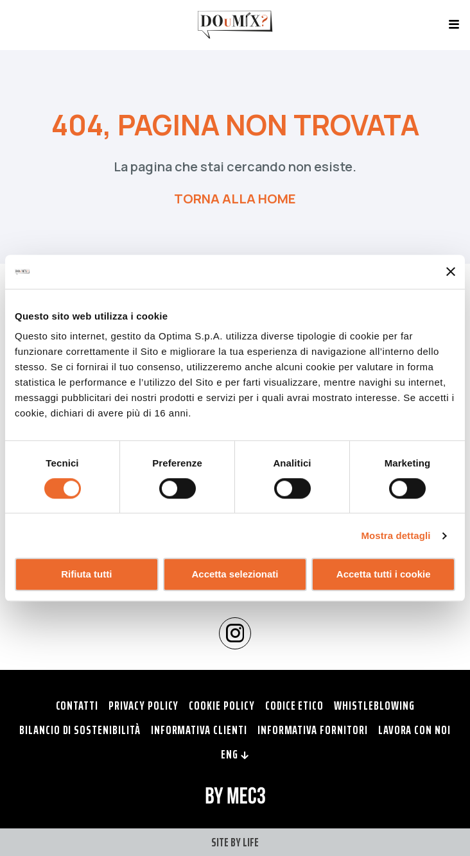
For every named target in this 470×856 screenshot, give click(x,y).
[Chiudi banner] (450, 272)
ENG (235, 754)
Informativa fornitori (312, 729)
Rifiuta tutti (86, 574)
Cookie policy (221, 705)
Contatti (77, 705)
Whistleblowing (374, 705)
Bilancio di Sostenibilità (80, 729)
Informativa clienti (199, 729)
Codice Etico (294, 705)
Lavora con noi (414, 729)
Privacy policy (143, 705)
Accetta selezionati (234, 574)
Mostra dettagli (395, 535)
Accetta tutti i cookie (383, 574)
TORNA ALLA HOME (235, 198)
